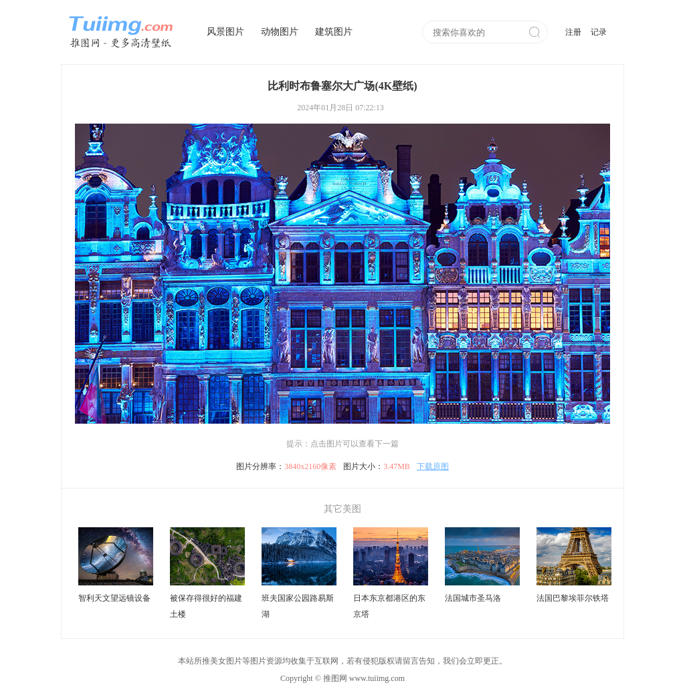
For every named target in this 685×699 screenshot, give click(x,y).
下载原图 (433, 466)
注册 (573, 32)
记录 (599, 32)
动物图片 (279, 32)
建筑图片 (334, 32)
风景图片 (225, 32)
